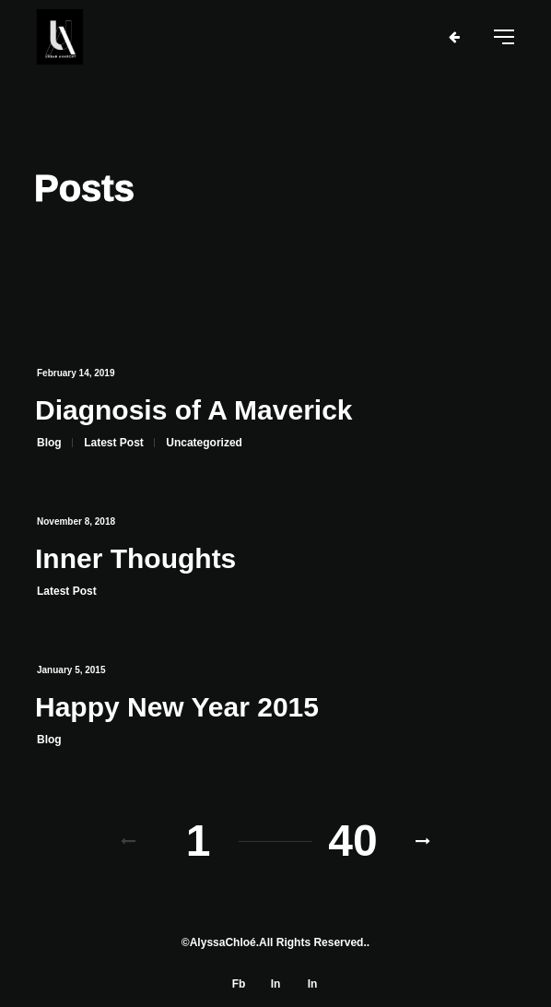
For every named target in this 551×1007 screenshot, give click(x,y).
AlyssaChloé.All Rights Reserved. (278, 942)
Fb (239, 983)
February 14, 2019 (76, 373)
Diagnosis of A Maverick (194, 410)
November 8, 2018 (76, 521)
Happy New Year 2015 (177, 707)
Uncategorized (204, 442)
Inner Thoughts (135, 558)
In (276, 983)
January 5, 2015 (71, 670)
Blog (49, 442)
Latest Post (114, 442)
